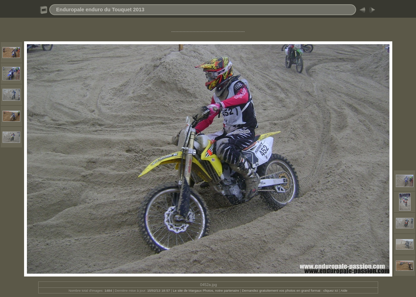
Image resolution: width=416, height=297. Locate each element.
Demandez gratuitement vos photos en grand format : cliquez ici (290, 290)
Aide (344, 290)
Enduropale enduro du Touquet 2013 (100, 9)
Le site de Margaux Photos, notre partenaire (206, 290)
